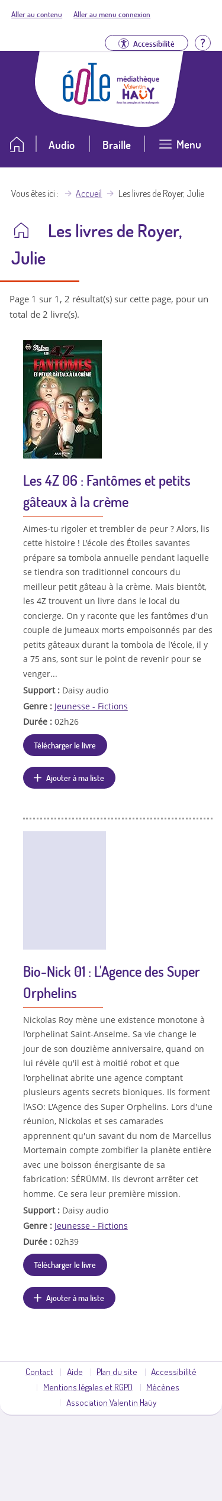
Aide (75, 1371)
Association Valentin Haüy (111, 1402)
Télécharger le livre (65, 745)
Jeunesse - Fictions (91, 706)
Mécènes (162, 1387)
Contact (39, 1371)
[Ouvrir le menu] (180, 149)
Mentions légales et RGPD (88, 1387)
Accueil (89, 193)
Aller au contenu (36, 14)
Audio (62, 144)
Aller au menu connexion (111, 14)
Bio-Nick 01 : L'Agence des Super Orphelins (111, 982)
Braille (116, 144)
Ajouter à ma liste (75, 777)
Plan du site (116, 1371)
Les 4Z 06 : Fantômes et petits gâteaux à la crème (107, 491)
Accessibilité (174, 1371)
